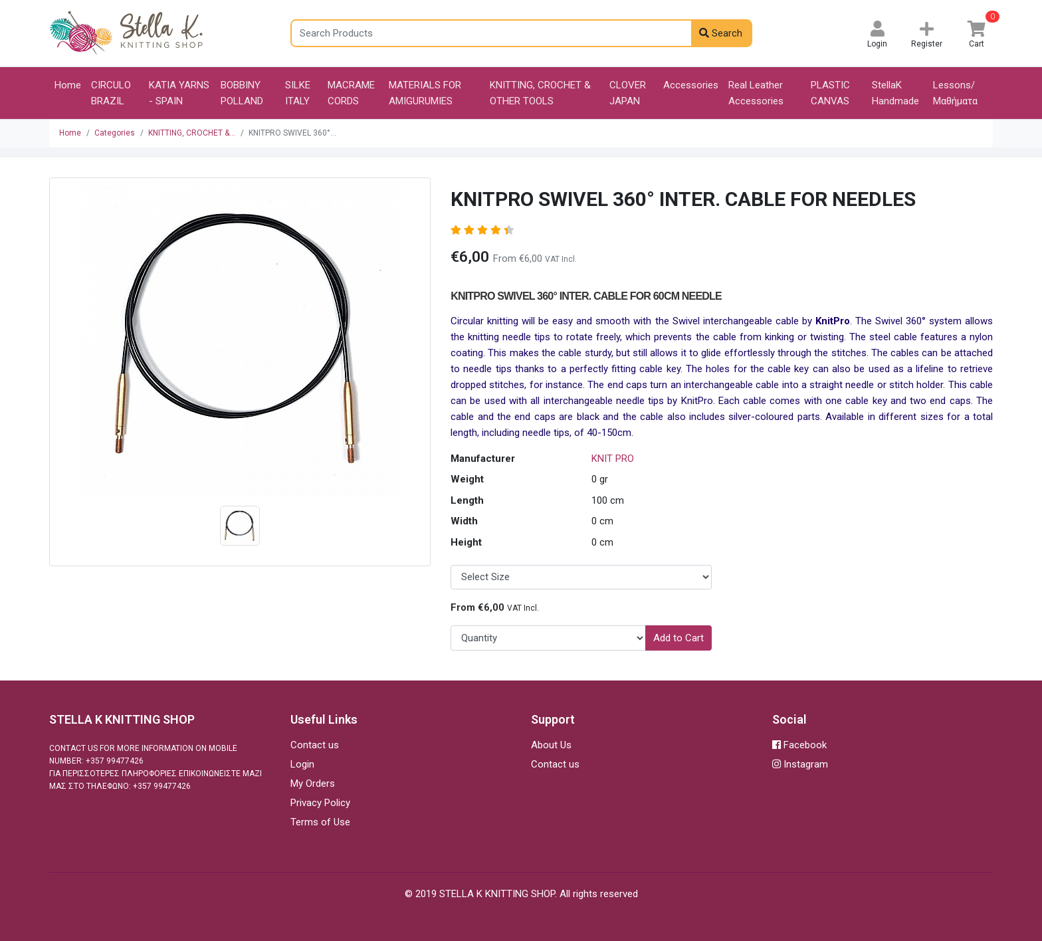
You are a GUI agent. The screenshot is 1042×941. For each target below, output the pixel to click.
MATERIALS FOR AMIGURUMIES (425, 93)
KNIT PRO (612, 459)
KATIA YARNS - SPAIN (179, 93)
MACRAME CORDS (351, 93)
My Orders (312, 783)
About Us (551, 745)
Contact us (314, 745)
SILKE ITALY (297, 93)
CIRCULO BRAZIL (111, 93)
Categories (114, 133)
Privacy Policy (320, 803)
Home (67, 85)
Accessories (690, 85)
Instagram (800, 764)
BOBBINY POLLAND (242, 93)
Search (720, 33)
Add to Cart (678, 638)
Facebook (799, 745)
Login (302, 764)
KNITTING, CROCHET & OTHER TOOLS (540, 93)
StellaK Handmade (895, 93)
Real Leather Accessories (755, 93)
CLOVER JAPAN (627, 93)
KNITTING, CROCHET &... (191, 133)
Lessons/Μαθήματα (955, 93)
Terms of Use (320, 822)
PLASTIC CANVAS (830, 93)
